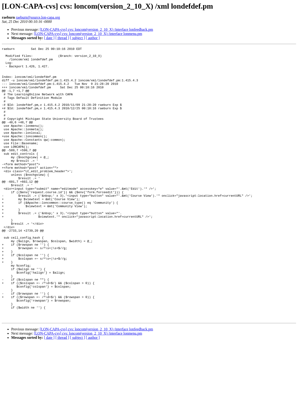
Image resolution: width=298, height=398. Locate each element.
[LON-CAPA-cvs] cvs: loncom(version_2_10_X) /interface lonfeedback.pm (96, 29)
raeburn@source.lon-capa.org (38, 17)
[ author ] (93, 38)
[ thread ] (62, 38)
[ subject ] (77, 38)
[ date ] (49, 38)
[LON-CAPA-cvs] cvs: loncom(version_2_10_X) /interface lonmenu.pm (88, 34)
